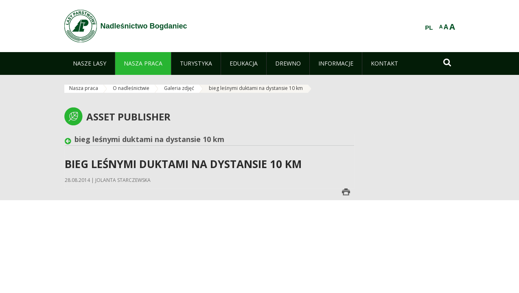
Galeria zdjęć (179, 88)
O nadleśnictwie (131, 88)
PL (429, 27)
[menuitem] (89, 63)
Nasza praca (83, 88)
